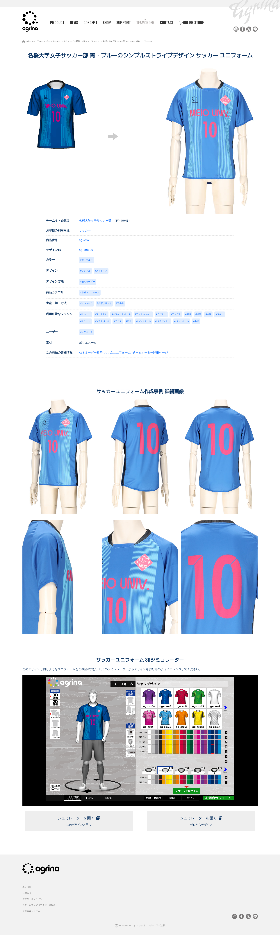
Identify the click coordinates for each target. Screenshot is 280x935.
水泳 (209, 314)
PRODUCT (55, 22)
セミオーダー (88, 281)
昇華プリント (105, 303)
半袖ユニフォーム (90, 292)
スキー (220, 314)
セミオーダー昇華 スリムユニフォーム (81, 40)
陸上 (129, 321)
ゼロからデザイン (201, 820)
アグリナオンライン (32, 898)
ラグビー (162, 314)
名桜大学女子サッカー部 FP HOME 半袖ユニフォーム (127, 40)
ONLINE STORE (191, 22)
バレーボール (182, 321)
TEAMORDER (145, 22)
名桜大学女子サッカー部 (95, 220)
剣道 (189, 314)
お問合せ (26, 892)
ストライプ (101, 270)
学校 (197, 321)
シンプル (86, 270)
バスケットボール (122, 314)
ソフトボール (102, 321)
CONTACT (167, 22)
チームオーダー (53, 40)
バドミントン (163, 321)
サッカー (85, 229)
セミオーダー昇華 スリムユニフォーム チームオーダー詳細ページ (123, 353)
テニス (118, 321)
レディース (87, 332)
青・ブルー (87, 259)
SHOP (107, 22)
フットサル (101, 314)
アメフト (176, 314)
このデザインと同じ (79, 820)
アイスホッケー (144, 314)
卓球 (199, 314)
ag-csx (84, 239)
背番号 (120, 303)
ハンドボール (144, 321)
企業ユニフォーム (31, 910)
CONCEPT (90, 22)
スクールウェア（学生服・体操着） (40, 904)
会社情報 (26, 887)
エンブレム (87, 303)
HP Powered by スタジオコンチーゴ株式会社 (142, 924)
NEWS (74, 22)
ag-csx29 (86, 249)
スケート (86, 321)
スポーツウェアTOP (34, 40)
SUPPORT (123, 22)
